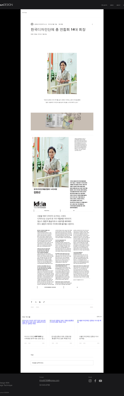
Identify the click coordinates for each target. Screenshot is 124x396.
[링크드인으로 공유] (40, 302)
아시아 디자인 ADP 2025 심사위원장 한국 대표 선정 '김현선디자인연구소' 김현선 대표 (34, 338)
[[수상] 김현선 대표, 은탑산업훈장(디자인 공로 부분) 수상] (62, 326)
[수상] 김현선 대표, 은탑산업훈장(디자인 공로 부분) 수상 (61, 337)
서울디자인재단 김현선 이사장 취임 (88, 337)
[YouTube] (100, 381)
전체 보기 (99, 316)
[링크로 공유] (44, 302)
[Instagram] (90, 381)
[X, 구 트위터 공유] (35, 302)
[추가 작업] (92, 24)
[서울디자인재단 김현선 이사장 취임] (89, 326)
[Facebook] (95, 381)
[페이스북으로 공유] (31, 302)
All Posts (24, 12)
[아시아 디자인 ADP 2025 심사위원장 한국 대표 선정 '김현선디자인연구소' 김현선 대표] (34, 326)
